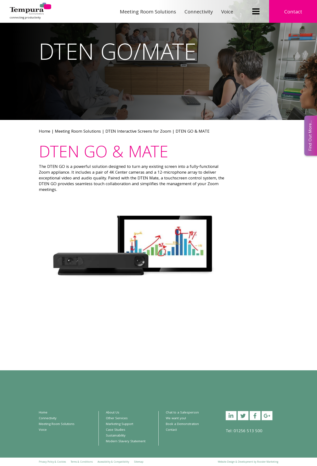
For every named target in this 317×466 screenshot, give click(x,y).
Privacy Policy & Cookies (52, 462)
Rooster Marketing (267, 462)
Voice (227, 12)
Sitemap (138, 462)
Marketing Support (119, 424)
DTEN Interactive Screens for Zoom (138, 131)
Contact (293, 12)
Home (44, 131)
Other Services (117, 418)
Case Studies (115, 430)
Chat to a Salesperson (182, 412)
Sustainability (116, 435)
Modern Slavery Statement (125, 441)
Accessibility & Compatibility (113, 462)
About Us (112, 412)
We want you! (176, 418)
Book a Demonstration (182, 424)
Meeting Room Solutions (148, 12)
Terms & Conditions (82, 462)
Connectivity (198, 12)
